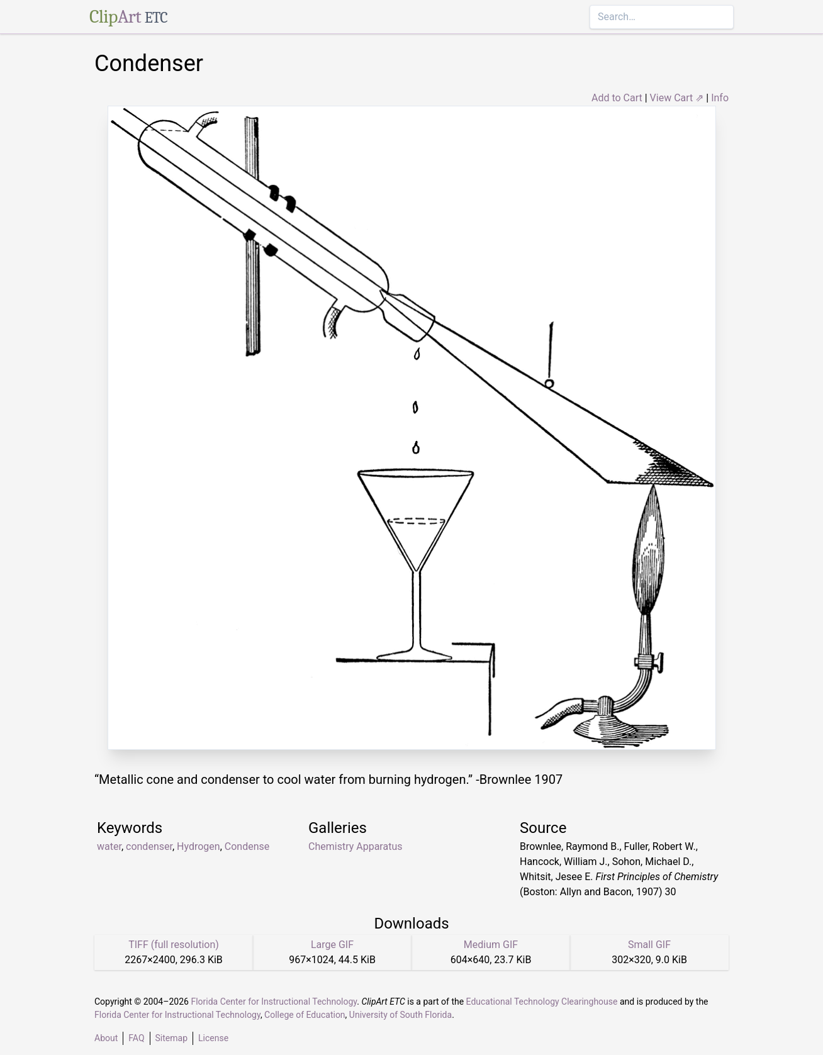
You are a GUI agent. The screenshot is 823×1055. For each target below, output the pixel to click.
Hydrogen (198, 846)
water (109, 846)
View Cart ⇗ (677, 98)
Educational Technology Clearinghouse (542, 1001)
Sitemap (171, 1038)
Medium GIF (491, 945)
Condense (247, 846)
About (106, 1038)
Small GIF (649, 945)
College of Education (304, 1015)
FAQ (136, 1038)
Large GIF (332, 945)
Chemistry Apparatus (355, 846)
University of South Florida (400, 1015)
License (213, 1038)
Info (720, 98)
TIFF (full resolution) (173, 945)
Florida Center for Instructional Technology (274, 1001)
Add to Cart (616, 98)
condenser (149, 846)
